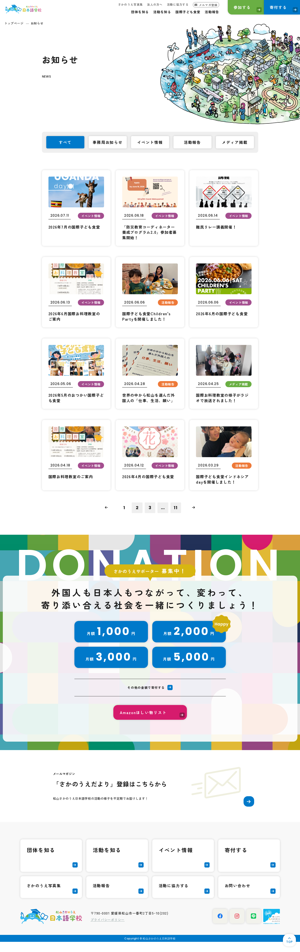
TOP (288, 941)
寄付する (276, 7)
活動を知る (157, 12)
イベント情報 (176, 860)
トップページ (13, 23)
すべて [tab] (65, 142)
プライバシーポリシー (108, 930)
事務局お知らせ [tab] (108, 142)
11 (176, 516)
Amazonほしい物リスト (143, 722)
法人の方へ (149, 4)
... (163, 516)
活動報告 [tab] (192, 142)
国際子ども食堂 (182, 12)
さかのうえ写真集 (124, 4)
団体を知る (135, 12)
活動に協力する (172, 4)
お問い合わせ (237, 895)
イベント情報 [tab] (150, 142)
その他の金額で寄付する (146, 697)
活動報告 (206, 12)
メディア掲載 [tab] (235, 142)
